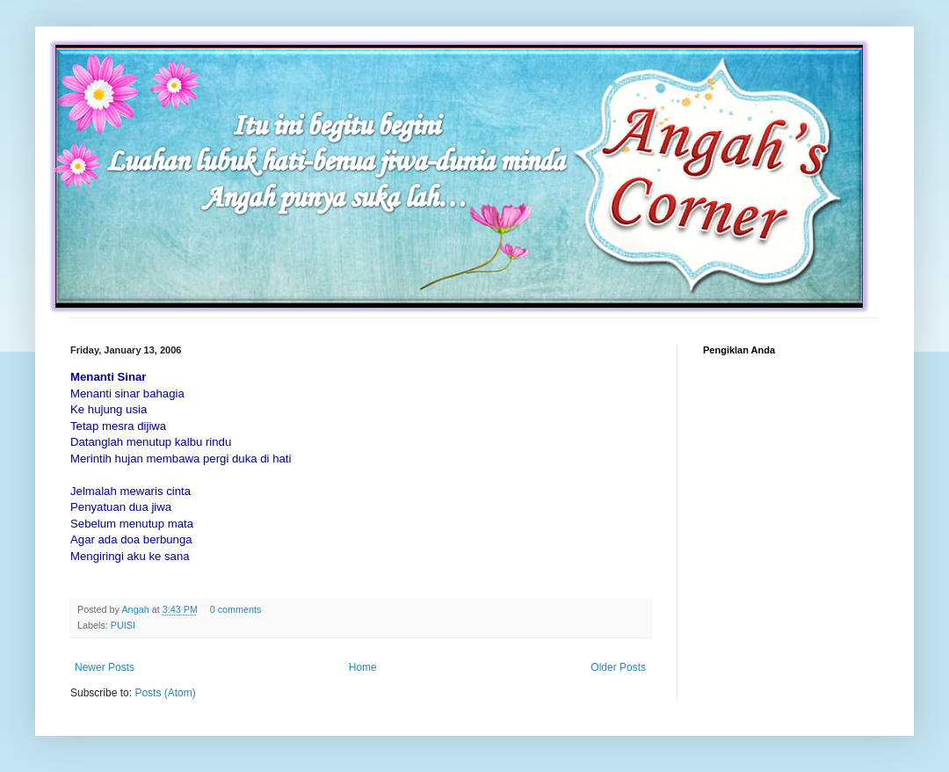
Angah (136, 609)
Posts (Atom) (164, 693)
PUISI (123, 625)
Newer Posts (104, 667)
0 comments (236, 609)
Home (363, 667)
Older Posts (618, 667)
